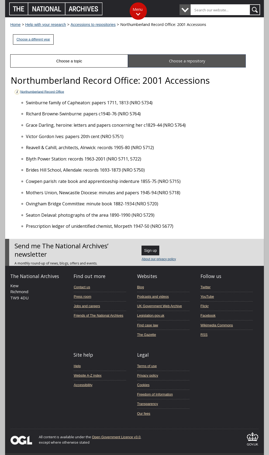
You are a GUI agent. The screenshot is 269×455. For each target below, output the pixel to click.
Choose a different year (33, 39)
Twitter (206, 287)
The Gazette (146, 335)
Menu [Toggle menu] (138, 9)
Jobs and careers (87, 306)
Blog (140, 287)
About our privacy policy (159, 259)
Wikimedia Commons (217, 325)
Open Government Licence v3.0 (116, 437)
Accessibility (83, 385)
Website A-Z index (87, 375)
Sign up (150, 250)
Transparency (147, 404)
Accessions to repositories (93, 24)
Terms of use (147, 366)
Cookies (143, 385)
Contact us (82, 287)
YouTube (207, 297)
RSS (204, 335)
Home (15, 24)
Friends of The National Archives (98, 315)
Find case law (147, 325)
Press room (82, 297)
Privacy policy (147, 375)
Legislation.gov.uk (150, 315)
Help (77, 366)
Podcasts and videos (153, 297)
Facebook (208, 315)
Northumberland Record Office (39, 92)
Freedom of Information (155, 394)
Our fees (143, 413)
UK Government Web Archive (159, 306)
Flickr (205, 306)
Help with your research (45, 24)
